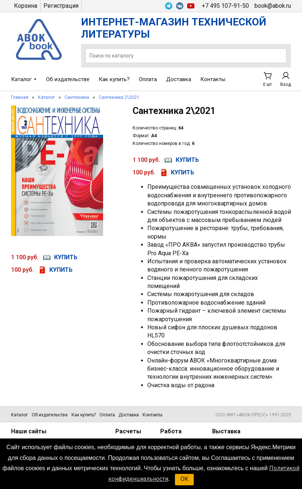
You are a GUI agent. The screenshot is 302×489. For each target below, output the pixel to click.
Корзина (25, 5)
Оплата (148, 79)
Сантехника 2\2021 (119, 97)
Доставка (178, 79)
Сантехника (76, 97)
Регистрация (60, 5)
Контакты (212, 79)
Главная (19, 97)
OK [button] (184, 478)
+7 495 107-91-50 (225, 5)
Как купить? (114, 79)
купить (65, 257)
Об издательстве (67, 79)
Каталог (21, 79)
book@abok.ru (272, 5)
